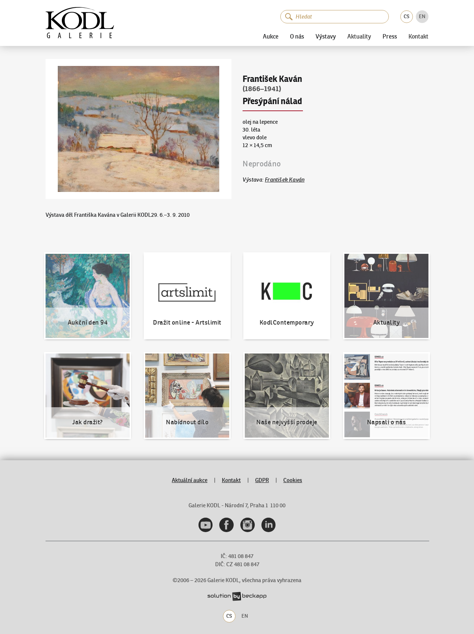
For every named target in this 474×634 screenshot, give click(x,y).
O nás (297, 36)
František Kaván (284, 179)
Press (390, 36)
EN (422, 16)
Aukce (270, 36)
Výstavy (326, 36)
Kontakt (418, 36)
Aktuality (359, 36)
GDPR (262, 480)
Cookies (292, 480)
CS (407, 16)
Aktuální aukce (189, 480)
